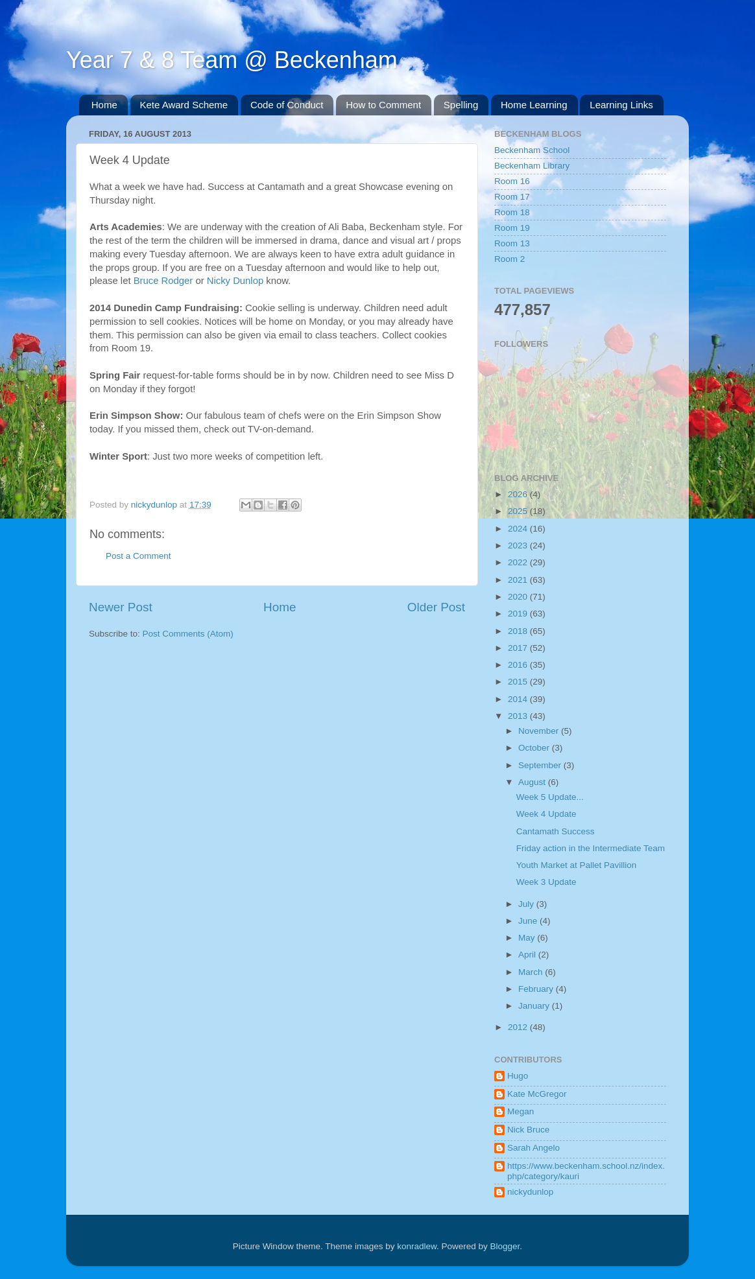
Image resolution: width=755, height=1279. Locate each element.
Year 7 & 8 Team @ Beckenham (232, 60)
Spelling (461, 104)
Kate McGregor (537, 1094)
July (527, 904)
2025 (519, 511)
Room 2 (509, 259)
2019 (519, 613)
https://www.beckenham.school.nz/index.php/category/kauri (586, 1171)
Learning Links (621, 104)
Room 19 (512, 228)
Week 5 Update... (550, 797)
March (531, 972)
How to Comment (383, 104)
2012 (519, 1027)
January (535, 1006)
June (529, 921)
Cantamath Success (555, 831)
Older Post (436, 607)
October (535, 748)
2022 (519, 562)
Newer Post (120, 607)
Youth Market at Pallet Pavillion (576, 865)
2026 (519, 494)
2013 (519, 716)
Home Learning (534, 104)
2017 (519, 648)
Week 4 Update (546, 814)
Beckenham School (531, 150)
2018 (519, 631)
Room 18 (512, 212)
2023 (519, 545)
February (537, 989)
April (528, 954)
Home (104, 104)
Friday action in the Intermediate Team (590, 848)
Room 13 (512, 243)
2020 (519, 597)
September (541, 765)
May (527, 938)
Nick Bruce (528, 1129)
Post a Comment (138, 556)
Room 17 (512, 197)
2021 (519, 580)
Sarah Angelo (533, 1148)
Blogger (505, 1246)
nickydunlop (530, 1192)
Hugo (517, 1076)
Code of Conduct (287, 104)
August (533, 782)
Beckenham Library (531, 165)
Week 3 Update (546, 882)
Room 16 (512, 181)
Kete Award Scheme (184, 104)
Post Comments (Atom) (188, 634)
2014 (519, 699)
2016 (519, 665)
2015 (519, 681)
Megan (520, 1111)
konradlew (417, 1246)
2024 (519, 529)
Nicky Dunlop (235, 281)
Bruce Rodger (163, 281)
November (539, 731)
